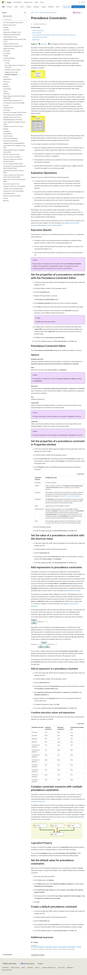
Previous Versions (15, 967)
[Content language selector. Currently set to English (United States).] (9, 963)
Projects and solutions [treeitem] (9, 48)
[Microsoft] (3, 2)
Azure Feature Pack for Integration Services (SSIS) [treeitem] (14, 146)
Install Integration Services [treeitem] (10, 37)
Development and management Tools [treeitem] (13, 46)
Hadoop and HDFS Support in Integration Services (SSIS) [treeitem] (14, 151)
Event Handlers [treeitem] (7, 89)
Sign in (83, 2)
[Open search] (79, 2)
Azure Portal (66, 7)
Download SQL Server (78, 7)
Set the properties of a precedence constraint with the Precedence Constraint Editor (54, 35)
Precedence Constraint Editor (39, 37)
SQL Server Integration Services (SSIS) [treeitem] (13, 22)
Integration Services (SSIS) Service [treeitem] (12, 117)
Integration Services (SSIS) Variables (51, 225)
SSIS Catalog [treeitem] (6, 110)
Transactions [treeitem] (6, 93)
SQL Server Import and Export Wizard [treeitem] (13, 163)
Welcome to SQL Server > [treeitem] (10, 25)
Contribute (30, 967)
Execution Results (36, 32)
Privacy (37, 967)
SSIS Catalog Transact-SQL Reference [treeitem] (13, 115)
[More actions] (83, 12)
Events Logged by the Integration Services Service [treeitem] (14, 123)
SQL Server (44, 44)
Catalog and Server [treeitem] (8, 107)
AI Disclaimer (5, 967)
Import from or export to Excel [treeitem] (11, 184)
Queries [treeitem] (5, 91)
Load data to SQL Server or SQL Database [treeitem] (14, 186)
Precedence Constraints (73, 590)
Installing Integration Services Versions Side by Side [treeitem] (14, 40)
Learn (32, 12)
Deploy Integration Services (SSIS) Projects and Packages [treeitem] (14, 97)
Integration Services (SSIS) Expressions (70, 496)
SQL (37, 12)
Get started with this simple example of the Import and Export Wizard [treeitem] (14, 167)
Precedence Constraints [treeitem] (11, 74)
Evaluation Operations (38, 30)
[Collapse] (25, 12)
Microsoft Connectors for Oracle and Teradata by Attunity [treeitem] (12, 160)
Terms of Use (61, 967)
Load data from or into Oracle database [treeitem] (13, 191)
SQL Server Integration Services (48, 12)
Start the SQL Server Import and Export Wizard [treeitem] (13, 171)
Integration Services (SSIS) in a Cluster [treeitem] (13, 126)
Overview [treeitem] (7, 63)
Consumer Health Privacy (48, 967)
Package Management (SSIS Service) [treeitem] (12, 119)
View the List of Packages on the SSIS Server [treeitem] (14, 112)
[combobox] (14, 16)
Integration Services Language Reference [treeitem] (13, 143)
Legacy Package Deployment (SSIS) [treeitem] (12, 100)
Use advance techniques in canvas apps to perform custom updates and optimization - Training (56, 947)
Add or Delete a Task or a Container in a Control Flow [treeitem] (15, 66)
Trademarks (70, 967)
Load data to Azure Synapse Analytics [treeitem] (13, 188)
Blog (23, 967)
